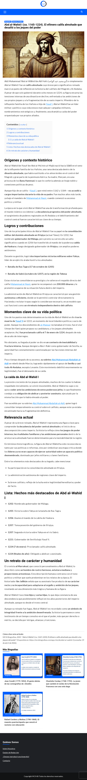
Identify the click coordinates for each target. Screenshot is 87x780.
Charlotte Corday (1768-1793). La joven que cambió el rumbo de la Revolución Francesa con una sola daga (63, 684)
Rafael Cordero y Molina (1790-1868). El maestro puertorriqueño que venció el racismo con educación (21, 722)
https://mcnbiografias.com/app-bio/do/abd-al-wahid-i (51, 640)
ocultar (23, 124)
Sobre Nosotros (9, 748)
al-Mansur (45, 324)
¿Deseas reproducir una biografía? (16, 756)
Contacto (6, 761)
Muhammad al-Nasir (36, 198)
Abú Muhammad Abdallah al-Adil (49, 403)
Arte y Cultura (9, 714)
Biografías (8, 21)
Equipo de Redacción (11, 752)
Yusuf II (19, 321)
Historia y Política (18, 21)
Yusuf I (49, 104)
